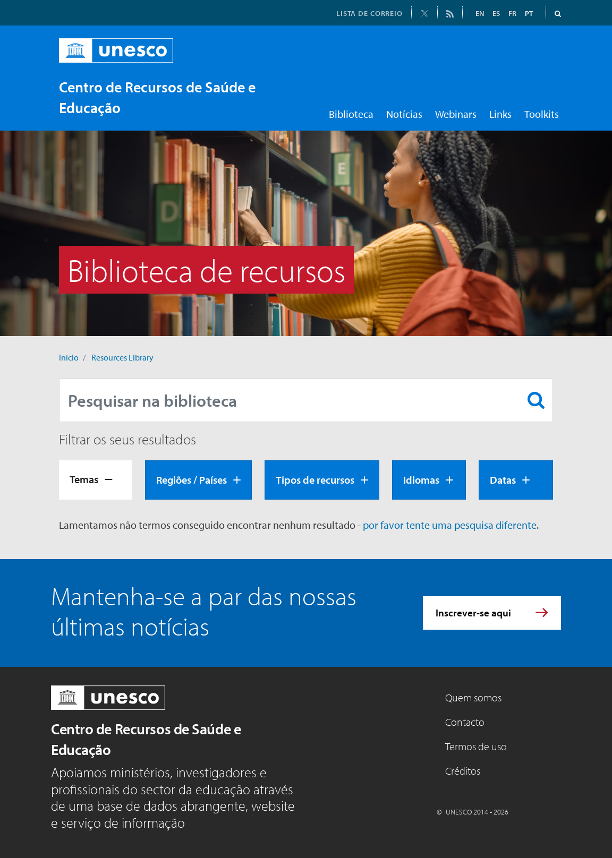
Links (500, 114)
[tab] (95, 480)
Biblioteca (351, 114)
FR (512, 13)
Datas (503, 479)
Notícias (404, 114)
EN (479, 13)
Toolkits (541, 114)
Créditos (462, 770)
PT (529, 13)
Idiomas (421, 479)
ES (496, 13)
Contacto (464, 721)
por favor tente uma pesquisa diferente (450, 524)
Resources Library (122, 357)
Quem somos (473, 697)
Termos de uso (476, 746)
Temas (84, 479)
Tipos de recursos (315, 479)
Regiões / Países (191, 479)
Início (69, 357)
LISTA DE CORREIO (369, 13)
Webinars (456, 114)
